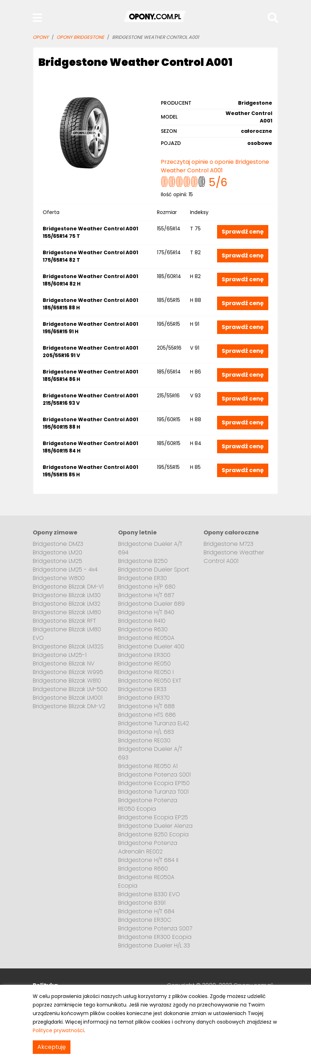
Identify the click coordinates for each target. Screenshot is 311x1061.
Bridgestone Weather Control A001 (234, 556)
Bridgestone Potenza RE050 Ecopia (147, 804)
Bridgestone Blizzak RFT (64, 621)
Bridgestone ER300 (144, 655)
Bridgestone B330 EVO (149, 894)
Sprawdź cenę (243, 232)
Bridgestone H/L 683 (146, 732)
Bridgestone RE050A (146, 638)
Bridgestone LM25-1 (59, 655)
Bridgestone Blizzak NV (63, 663)
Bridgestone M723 (228, 544)
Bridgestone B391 (141, 903)
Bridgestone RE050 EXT (149, 680)
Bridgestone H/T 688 (146, 706)
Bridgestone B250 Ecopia (153, 834)
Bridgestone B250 (143, 561)
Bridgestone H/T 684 (146, 911)
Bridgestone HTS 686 (147, 715)
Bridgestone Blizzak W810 (67, 680)
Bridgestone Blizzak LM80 (67, 612)
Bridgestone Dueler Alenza (155, 826)
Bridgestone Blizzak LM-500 (70, 689)
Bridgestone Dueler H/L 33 (154, 945)
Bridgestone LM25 (57, 561)
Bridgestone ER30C (145, 920)
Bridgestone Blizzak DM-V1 (68, 586)
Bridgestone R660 (143, 868)
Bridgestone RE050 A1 (148, 766)
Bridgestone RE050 (144, 663)
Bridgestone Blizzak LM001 (67, 698)
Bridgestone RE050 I (146, 672)
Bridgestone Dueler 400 (151, 646)
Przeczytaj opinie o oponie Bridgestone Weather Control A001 (215, 166)
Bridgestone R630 (143, 629)
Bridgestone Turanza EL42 (153, 723)
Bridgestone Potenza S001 (154, 774)
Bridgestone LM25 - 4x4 (65, 569)
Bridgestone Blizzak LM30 (67, 595)
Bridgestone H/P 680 (146, 586)
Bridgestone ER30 (142, 578)
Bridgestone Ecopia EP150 (154, 783)
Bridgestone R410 (141, 621)
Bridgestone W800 (59, 578)
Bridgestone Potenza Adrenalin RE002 (147, 847)
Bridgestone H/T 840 (146, 612)
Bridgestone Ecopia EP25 (153, 817)
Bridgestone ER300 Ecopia (154, 937)
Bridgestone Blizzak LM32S (68, 646)
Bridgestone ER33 (142, 689)
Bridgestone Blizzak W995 (68, 672)
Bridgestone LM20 (57, 552)
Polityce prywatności (58, 1030)
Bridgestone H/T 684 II (148, 860)
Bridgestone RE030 (144, 740)
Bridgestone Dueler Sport (153, 569)
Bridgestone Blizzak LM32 (66, 604)
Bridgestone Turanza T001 (153, 792)
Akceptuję (51, 1047)
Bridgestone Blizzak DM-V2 (69, 706)
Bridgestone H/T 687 (146, 595)
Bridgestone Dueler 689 (151, 604)
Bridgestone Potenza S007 (155, 928)
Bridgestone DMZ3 (58, 544)
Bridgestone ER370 (144, 698)
